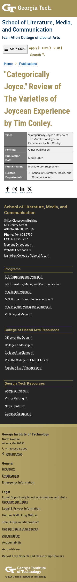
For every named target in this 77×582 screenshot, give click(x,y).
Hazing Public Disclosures (20, 529)
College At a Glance (19, 352)
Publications (28, 64)
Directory (8, 468)
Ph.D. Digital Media (18, 314)
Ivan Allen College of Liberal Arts (31, 37)
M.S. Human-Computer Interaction (29, 299)
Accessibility (11, 535)
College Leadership (19, 345)
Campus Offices (17, 391)
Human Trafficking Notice (19, 515)
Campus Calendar (18, 413)
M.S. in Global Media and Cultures (28, 307)
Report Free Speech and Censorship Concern (33, 556)
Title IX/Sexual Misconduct (20, 522)
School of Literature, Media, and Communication (37, 26)
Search (37, 55)
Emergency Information (18, 482)
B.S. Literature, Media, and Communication (33, 284)
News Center (15, 406)
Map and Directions (18, 244)
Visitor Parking (16, 398)
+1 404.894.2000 (16, 448)
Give (46, 48)
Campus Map (14, 453)
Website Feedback (18, 250)
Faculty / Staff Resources (23, 367)
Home (8, 64)
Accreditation (11, 549)
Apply (34, 48)
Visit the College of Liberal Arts (27, 360)
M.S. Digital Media (18, 291)
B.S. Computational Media (24, 276)
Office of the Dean (18, 337)
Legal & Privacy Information (21, 508)
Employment (10, 475)
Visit (57, 48)
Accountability (11, 542)
